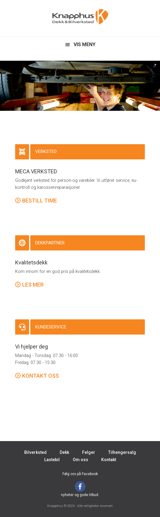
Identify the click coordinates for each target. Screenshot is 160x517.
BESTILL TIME (39, 200)
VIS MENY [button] (84, 44)
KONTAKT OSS (40, 375)
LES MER (33, 284)
